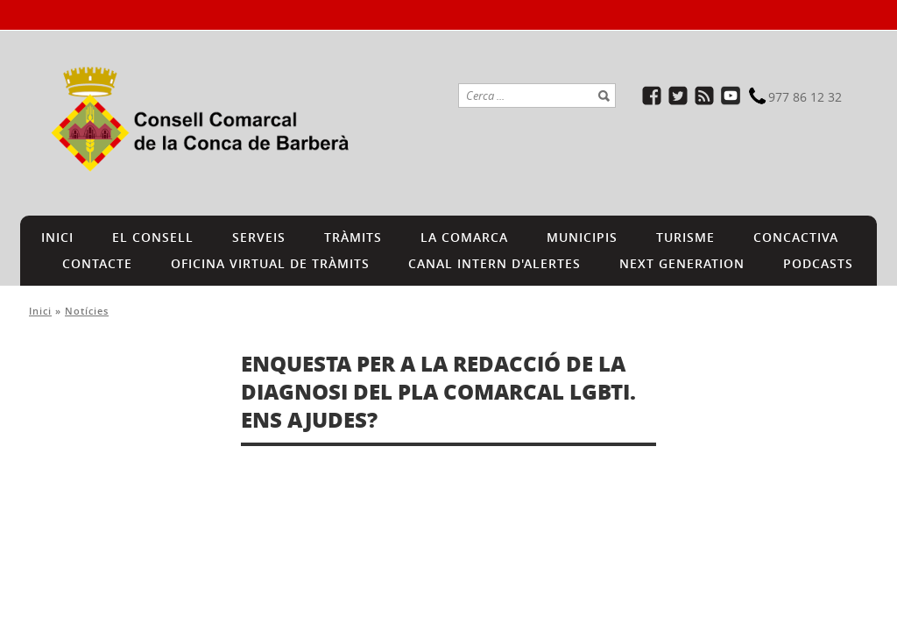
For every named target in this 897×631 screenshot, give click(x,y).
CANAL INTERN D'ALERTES (494, 263)
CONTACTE (97, 263)
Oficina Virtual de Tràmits (270, 263)
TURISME (685, 237)
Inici (40, 310)
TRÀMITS (353, 237)
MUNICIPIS (582, 237)
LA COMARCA (464, 237)
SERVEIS (259, 237)
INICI (57, 237)
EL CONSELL (153, 237)
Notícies (87, 310)
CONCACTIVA (795, 237)
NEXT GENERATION (682, 263)
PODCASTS (818, 263)
